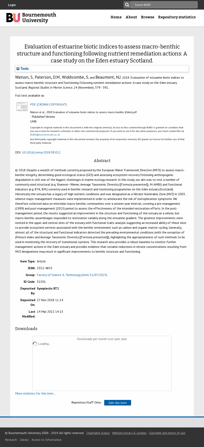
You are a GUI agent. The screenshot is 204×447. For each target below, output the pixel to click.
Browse (147, 17)
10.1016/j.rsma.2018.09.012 (41, 152)
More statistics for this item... (35, 393)
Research (11, 440)
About (131, 17)
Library (24, 440)
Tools (23, 68)
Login (12, 5)
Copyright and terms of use (167, 433)
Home (116, 17)
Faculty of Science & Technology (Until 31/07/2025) (72, 275)
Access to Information (46, 440)
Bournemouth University (31, 18)
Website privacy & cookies (129, 433)
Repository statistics (177, 17)
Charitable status (98, 433)
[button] (117, 402)
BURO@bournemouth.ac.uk (45, 134)
